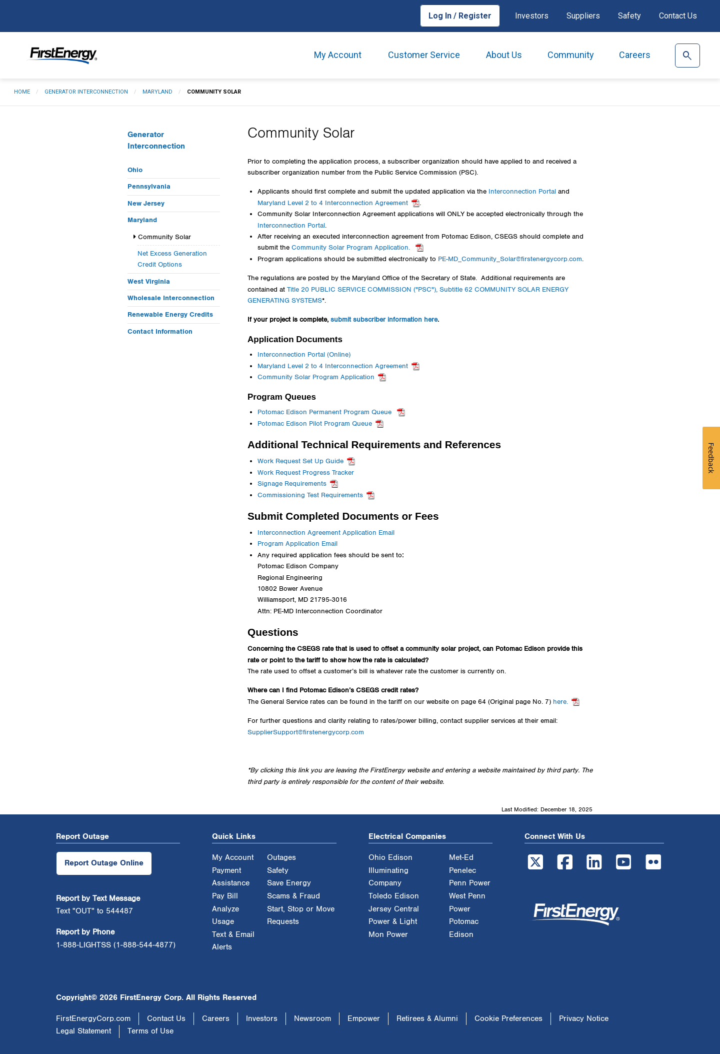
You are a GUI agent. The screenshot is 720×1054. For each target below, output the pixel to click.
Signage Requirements (292, 484)
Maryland (157, 92)
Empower (364, 1018)
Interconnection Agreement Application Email (326, 533)
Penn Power (469, 883)
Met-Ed (461, 857)
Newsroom (312, 1018)
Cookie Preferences (508, 1018)
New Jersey (146, 203)
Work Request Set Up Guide (301, 461)
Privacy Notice (583, 1018)
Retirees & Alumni (427, 1018)
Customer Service (424, 55)
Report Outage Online (104, 863)
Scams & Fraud (293, 896)
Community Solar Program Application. (352, 248)
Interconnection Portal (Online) (304, 355)
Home (22, 92)
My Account (338, 55)
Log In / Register (460, 16)
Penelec (462, 870)
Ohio (135, 170)
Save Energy (289, 883)
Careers (634, 55)
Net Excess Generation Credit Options (172, 259)
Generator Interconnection (86, 92)
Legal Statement (83, 1031)
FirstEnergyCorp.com (93, 1018)
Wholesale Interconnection (171, 298)
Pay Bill (225, 896)
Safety (629, 16)
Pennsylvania (149, 186)
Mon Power (388, 934)
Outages (281, 857)
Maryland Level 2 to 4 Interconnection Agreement (333, 203)
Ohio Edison (390, 857)
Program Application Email (298, 544)
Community (571, 55)
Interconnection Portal (522, 192)
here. (560, 702)
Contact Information (160, 331)
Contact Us (678, 16)
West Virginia (149, 281)
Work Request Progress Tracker (306, 473)
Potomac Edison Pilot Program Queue (315, 424)
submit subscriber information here (384, 320)
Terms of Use (151, 1031)
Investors (531, 16)
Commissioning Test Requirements (310, 495)
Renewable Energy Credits (170, 314)
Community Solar (164, 237)
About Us (504, 55)
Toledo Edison (393, 896)
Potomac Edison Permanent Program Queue (326, 412)
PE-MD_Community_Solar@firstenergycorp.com (510, 259)
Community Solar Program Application (316, 377)
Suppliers (583, 16)
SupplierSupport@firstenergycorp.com (306, 732)
